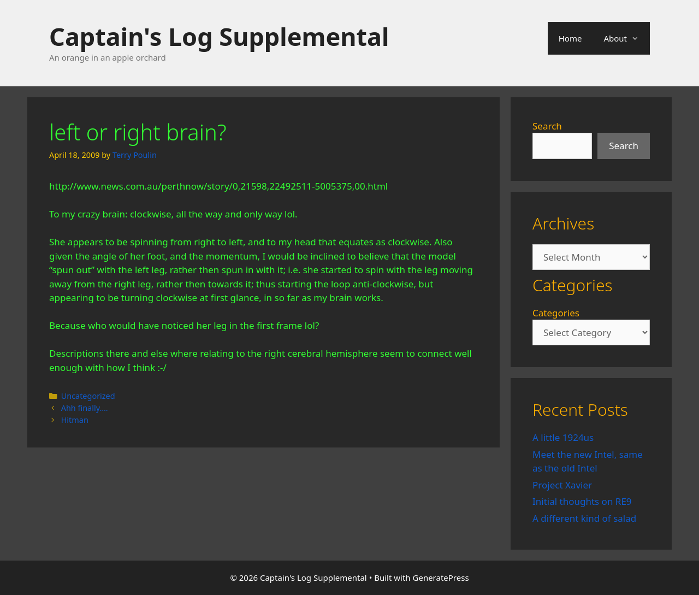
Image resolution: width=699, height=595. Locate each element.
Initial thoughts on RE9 (582, 501)
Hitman (74, 420)
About (626, 38)
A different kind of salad (584, 518)
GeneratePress (441, 577)
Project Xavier (562, 485)
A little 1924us (563, 437)
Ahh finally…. (84, 408)
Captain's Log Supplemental (219, 36)
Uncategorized (88, 396)
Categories (555, 313)
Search (547, 126)
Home (570, 38)
